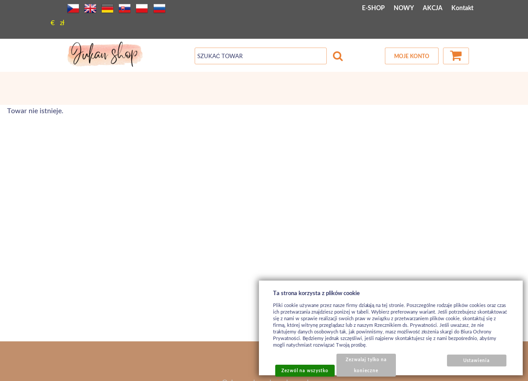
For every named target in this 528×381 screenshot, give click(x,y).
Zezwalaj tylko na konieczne (366, 365)
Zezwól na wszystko (305, 370)
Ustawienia (476, 360)
